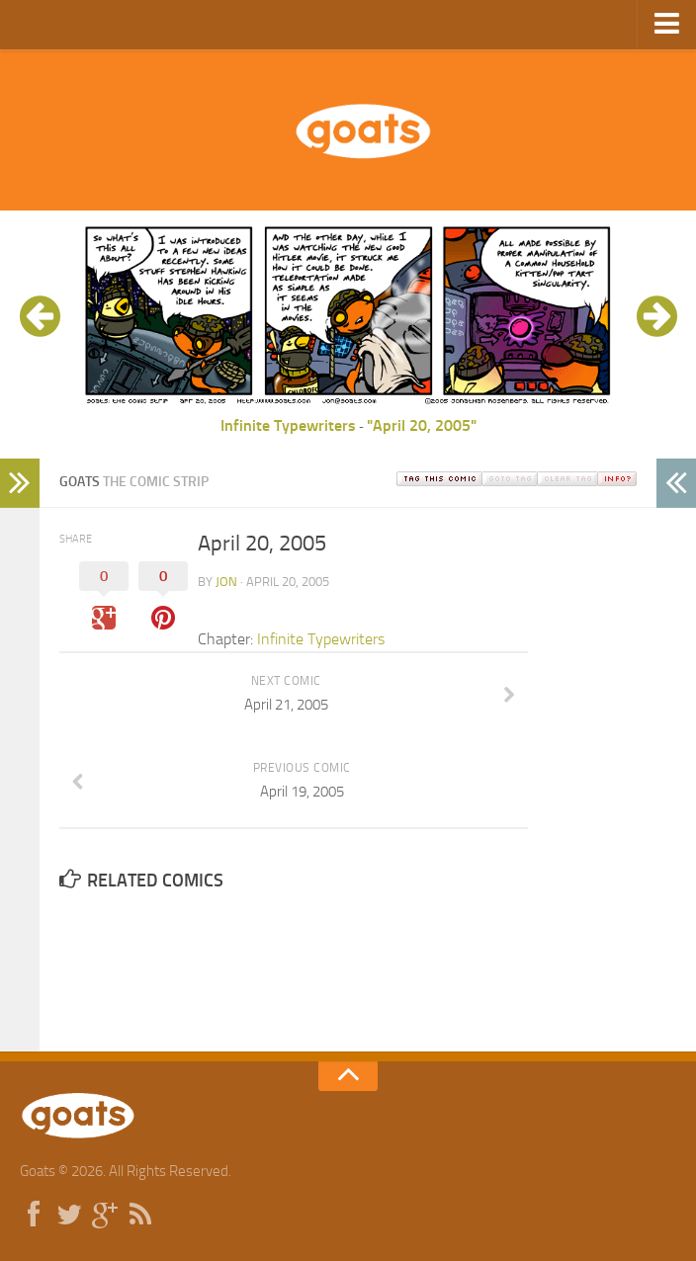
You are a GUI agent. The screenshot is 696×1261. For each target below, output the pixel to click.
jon (226, 581)
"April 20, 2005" (422, 425)
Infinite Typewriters (288, 425)
